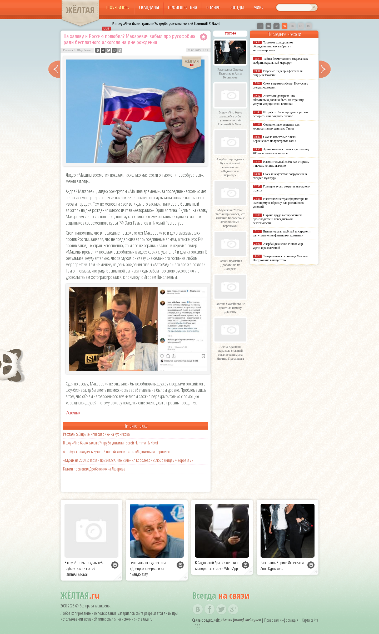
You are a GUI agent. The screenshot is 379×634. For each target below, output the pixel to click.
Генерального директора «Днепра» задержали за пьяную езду (148, 568)
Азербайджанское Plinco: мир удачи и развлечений (278, 246)
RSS (197, 626)
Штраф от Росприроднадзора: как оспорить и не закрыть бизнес (280, 114)
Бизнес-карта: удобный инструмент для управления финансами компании (282, 233)
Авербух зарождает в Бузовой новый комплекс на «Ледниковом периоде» (116, 451)
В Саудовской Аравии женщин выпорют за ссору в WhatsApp (216, 565)
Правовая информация (281, 620)
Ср (276, 25)
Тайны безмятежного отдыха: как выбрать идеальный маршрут (280, 61)
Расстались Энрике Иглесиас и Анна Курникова (96, 434)
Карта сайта (310, 620)
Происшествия (182, 7)
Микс (258, 7)
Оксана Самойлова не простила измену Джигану (230, 308)
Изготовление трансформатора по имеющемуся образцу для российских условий (280, 203)
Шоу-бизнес (118, 7)
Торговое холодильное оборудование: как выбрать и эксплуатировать (273, 46)
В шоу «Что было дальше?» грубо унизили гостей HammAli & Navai (166, 24)
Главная (68, 50)
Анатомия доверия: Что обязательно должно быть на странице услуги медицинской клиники (278, 100)
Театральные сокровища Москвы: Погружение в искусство (280, 258)
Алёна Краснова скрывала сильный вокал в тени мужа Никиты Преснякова (230, 352)
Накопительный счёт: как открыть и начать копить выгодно (281, 163)
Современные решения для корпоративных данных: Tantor (276, 126)
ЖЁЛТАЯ (80, 10)
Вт (268, 25)
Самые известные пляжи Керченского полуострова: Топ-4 (274, 139)
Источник (73, 412)
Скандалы (149, 7)
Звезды (237, 7)
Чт (284, 25)
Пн (260, 25)
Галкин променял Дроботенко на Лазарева (94, 469)
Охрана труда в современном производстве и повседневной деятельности (277, 219)
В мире (213, 7)
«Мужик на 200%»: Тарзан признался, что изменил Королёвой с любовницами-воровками (128, 460)
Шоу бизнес (84, 50)
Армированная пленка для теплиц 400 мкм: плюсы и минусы (281, 151)
